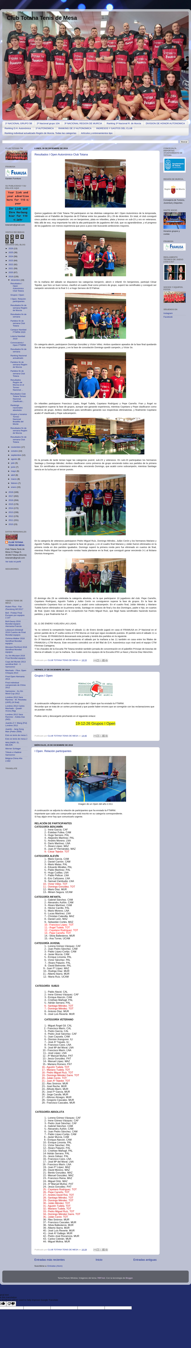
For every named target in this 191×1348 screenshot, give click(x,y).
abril (13, 475)
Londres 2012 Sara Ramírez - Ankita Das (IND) (15, 716)
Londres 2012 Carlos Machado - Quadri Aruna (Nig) (14, 708)
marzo (14, 479)
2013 (11, 512)
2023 (11, 260)
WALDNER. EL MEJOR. (12, 743)
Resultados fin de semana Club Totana (18, 439)
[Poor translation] (11, 1303)
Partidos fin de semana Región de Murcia (19, 364)
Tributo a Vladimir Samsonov (13, 753)
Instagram (168, 313)
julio (13, 463)
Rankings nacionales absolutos (17, 407)
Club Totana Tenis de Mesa (42, 18)
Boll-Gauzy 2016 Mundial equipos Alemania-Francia (13, 623)
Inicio (99, 1259)
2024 (11, 256)
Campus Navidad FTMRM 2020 (18, 331)
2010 (11, 524)
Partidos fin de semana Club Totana (18, 323)
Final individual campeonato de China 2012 (15, 685)
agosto (14, 459)
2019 (11, 276)
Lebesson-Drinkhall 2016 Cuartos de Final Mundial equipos (15, 632)
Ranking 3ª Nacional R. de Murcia (124, 123)
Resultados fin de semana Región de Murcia (19, 307)
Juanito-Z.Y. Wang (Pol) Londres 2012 (16, 724)
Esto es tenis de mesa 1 (16, 735)
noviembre (16, 447)
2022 (11, 264)
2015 (11, 504)
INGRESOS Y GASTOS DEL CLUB (114, 128)
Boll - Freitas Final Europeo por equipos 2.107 (14, 615)
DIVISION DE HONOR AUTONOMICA (165, 123)
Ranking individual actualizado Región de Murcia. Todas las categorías (40, 133)
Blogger (129, 1278)
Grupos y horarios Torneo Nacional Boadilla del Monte (19, 419)
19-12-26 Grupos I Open (95, 723)
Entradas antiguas (145, 1259)
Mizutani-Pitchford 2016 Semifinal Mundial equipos (16, 649)
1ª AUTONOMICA (45, 128)
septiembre (16, 455)
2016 (11, 500)
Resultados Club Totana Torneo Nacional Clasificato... (18, 397)
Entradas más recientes (49, 1259)
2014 (11, 508)
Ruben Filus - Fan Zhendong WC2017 (14, 607)
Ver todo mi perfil (13, 561)
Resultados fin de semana (18, 315)
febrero (14, 483)
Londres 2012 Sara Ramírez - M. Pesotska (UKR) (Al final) (15, 699)
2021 (11, 268)
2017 (11, 496)
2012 (11, 516)
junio (13, 467)
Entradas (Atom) (55, 1266)
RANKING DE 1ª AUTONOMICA (74, 128)
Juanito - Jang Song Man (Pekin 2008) (14, 730)
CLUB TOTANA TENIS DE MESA (63, 660)
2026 (11, 248)
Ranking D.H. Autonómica (18, 128)
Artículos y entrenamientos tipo (96, 133)
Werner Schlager (13, 748)
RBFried (101, 1278)
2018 (11, 492)
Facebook (168, 317)
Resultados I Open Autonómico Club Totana (61, 154)
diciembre (15, 280)
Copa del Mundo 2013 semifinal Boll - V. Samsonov (15, 664)
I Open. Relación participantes (53, 751)
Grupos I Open (44, 675)
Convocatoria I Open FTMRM (18, 343)
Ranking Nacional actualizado (19, 356)
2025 (11, 252)
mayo (14, 471)
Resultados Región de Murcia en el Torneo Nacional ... (17, 385)
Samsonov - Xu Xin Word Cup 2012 (14, 692)
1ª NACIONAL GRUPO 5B (18, 123)
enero (14, 487)
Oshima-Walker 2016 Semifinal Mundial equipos (15, 640)
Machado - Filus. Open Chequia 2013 (15, 671)
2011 (11, 520)
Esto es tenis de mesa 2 (16, 739)
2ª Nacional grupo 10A (48, 123)
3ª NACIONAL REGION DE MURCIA (83, 123)
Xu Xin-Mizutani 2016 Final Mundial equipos (15, 656)
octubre (14, 451)
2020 (11, 272)
